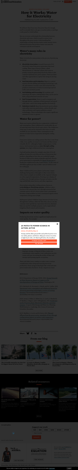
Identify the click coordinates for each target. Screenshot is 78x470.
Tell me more (39, 243)
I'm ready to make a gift (39, 240)
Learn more (52, 468)
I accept (69, 468)
